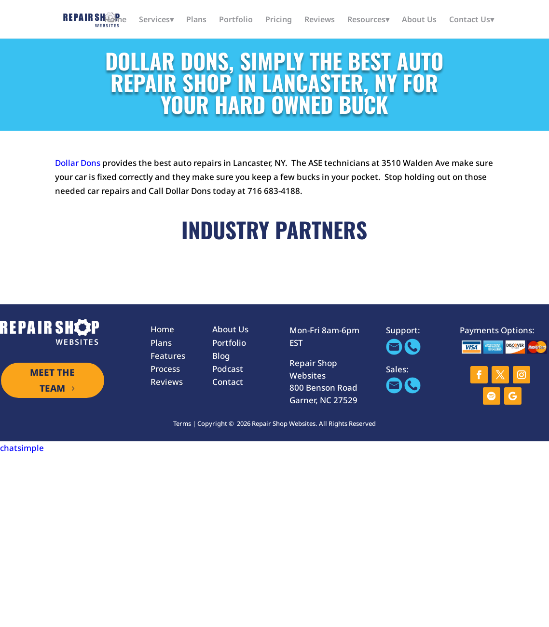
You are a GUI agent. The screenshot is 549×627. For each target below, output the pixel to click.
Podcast (227, 368)
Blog (221, 355)
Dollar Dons (78, 162)
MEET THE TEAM (52, 380)
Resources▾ (368, 20)
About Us (419, 20)
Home (115, 20)
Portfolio (236, 20)
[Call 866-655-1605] (412, 351)
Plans (196, 20)
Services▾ (156, 20)
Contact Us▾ (471, 20)
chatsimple (22, 447)
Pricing (278, 20)
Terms (182, 423)
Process (165, 368)
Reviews (319, 20)
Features (168, 355)
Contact (227, 381)
